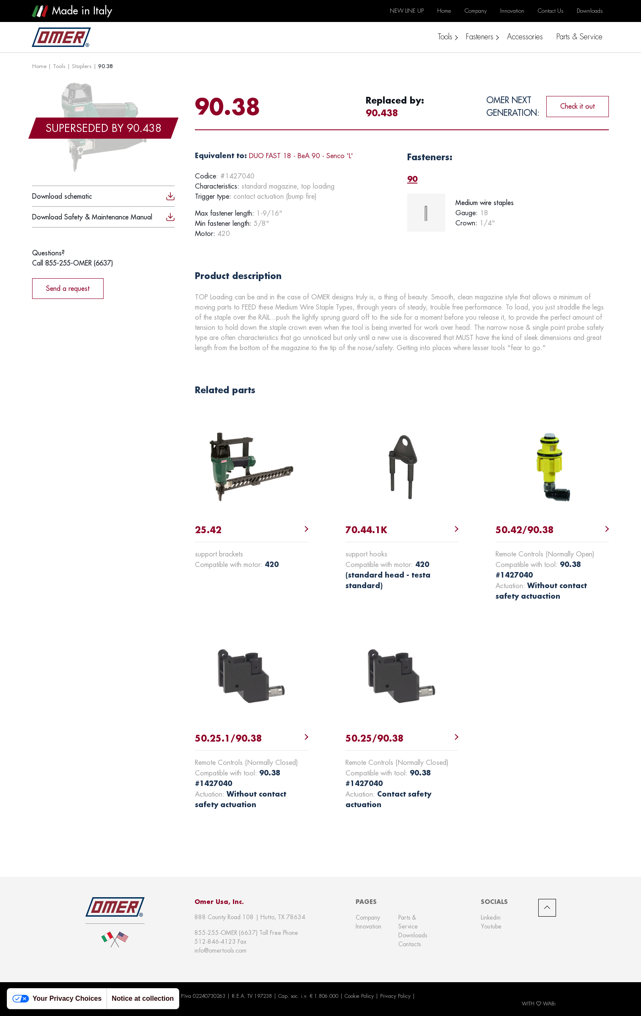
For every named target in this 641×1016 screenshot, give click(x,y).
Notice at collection (143, 998)
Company (368, 917)
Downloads (412, 935)
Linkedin (491, 917)
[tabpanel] (508, 213)
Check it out (577, 106)
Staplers (82, 66)
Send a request (68, 288)
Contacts (409, 944)
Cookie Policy (359, 996)
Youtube (491, 926)
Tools (59, 66)
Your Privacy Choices (56, 999)
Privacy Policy (395, 996)
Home (39, 66)
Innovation (368, 926)
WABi (549, 1003)
